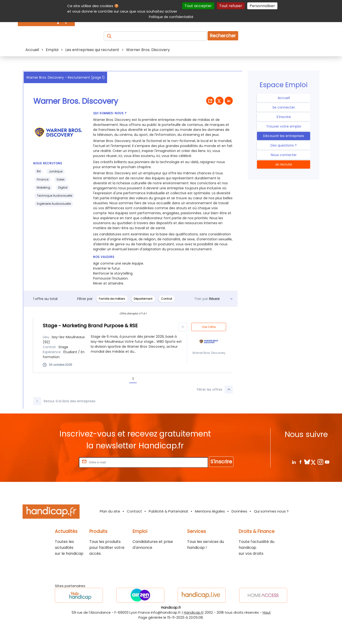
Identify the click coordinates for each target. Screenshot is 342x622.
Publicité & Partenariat (168, 511)
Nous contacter (284, 154)
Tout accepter (198, 6)
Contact (134, 511)
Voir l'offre (209, 327)
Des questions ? (284, 145)
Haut (267, 612)
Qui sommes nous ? (271, 511)
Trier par (201, 298)
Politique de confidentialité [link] (171, 16)
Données (239, 511)
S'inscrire (283, 116)
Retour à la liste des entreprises (64, 401)
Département (143, 299)
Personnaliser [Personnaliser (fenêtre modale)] (262, 6)
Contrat (166, 299)
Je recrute (283, 164)
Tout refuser (230, 6)
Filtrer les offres (215, 389)
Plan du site (110, 511)
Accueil (284, 97)
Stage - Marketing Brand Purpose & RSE (90, 325)
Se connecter (283, 107)
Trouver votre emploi (283, 126)
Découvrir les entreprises (283, 135)
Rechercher (223, 36)
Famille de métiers (112, 299)
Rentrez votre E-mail (59, 462)
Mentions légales (210, 511)
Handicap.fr (194, 612)
